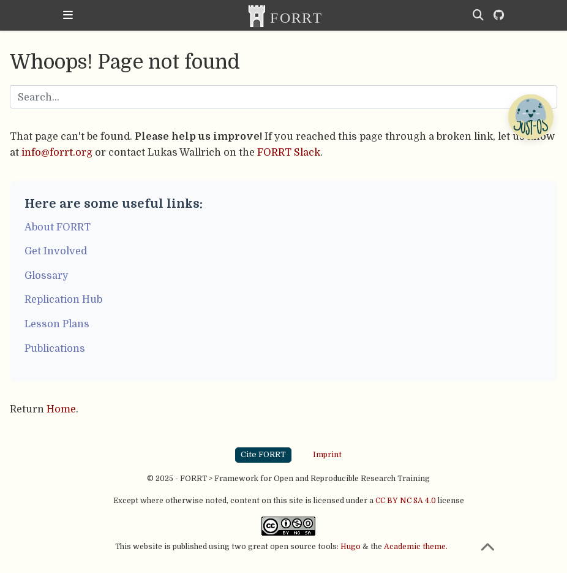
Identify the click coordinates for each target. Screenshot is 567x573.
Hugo (350, 546)
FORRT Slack (288, 152)
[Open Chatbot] (530, 116)
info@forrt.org (56, 152)
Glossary (46, 275)
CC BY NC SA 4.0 (405, 500)
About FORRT (57, 227)
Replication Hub (63, 299)
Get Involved (55, 251)
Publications (54, 348)
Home (61, 409)
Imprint (327, 454)
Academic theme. (416, 546)
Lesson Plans (56, 324)
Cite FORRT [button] (263, 454)
